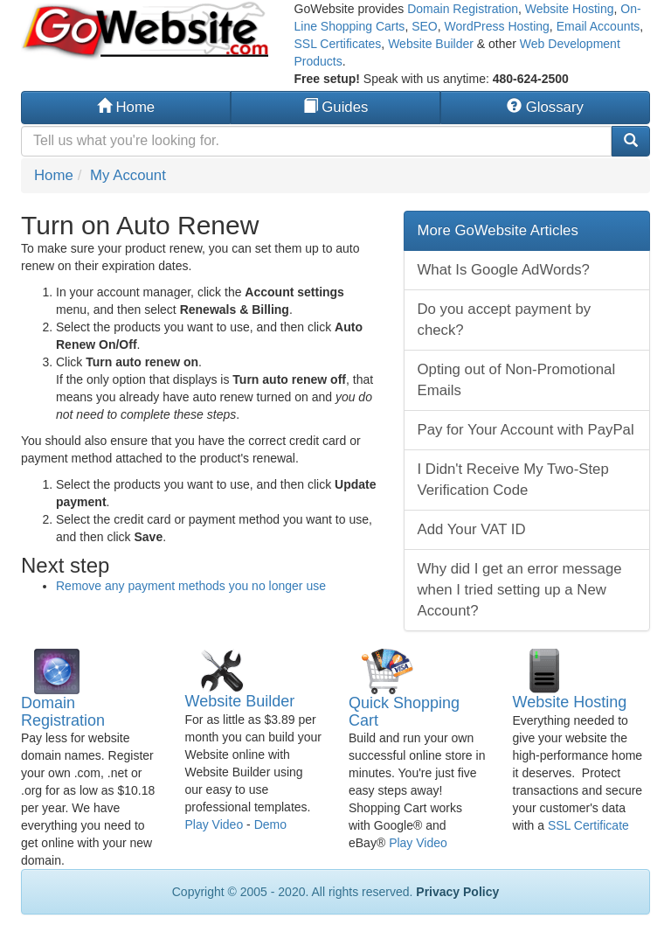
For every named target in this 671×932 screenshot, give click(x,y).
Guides (336, 107)
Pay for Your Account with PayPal (526, 429)
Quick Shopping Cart (404, 711)
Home (126, 107)
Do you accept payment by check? (504, 319)
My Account (128, 175)
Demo (270, 824)
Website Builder (431, 44)
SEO (425, 26)
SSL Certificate (588, 825)
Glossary (545, 107)
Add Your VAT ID (472, 529)
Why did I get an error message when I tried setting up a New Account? (520, 589)
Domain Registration (462, 9)
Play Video (214, 824)
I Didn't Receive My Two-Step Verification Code (513, 479)
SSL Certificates (338, 44)
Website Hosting (569, 9)
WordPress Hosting (497, 26)
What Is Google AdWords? (504, 269)
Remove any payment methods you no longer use (191, 586)
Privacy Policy (457, 892)
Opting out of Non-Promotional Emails (517, 380)
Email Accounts (598, 26)
